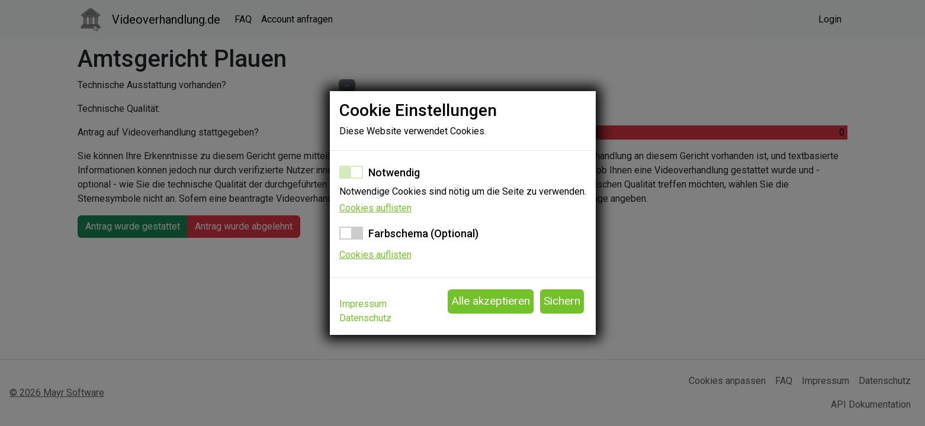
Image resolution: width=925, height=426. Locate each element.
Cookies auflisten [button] (375, 208)
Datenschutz (365, 318)
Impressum (363, 303)
